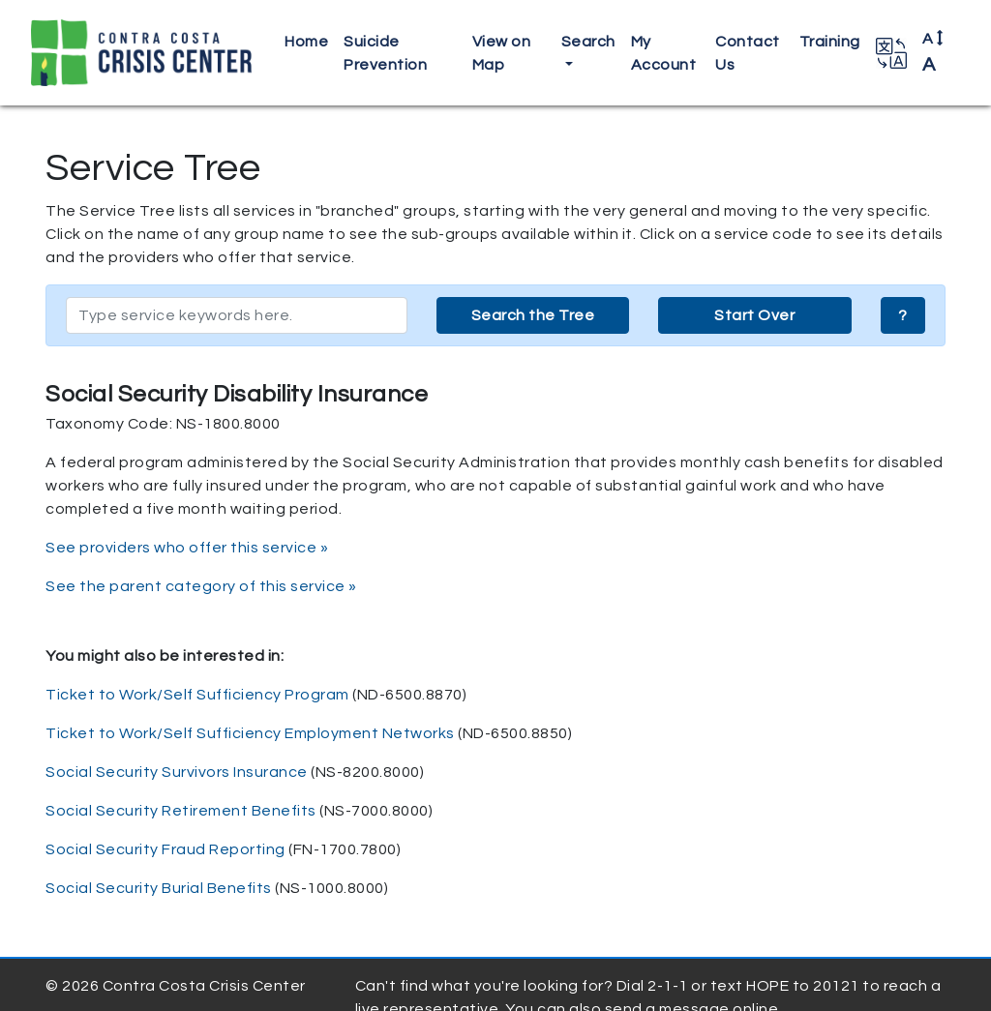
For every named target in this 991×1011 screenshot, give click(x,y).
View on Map (501, 53)
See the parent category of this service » (201, 586)
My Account (664, 53)
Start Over (754, 315)
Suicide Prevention (385, 53)
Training (829, 41)
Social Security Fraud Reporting (165, 849)
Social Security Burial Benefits (158, 888)
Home (306, 41)
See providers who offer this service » (186, 547)
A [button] (933, 52)
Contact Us (747, 53)
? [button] (903, 315)
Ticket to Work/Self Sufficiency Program (197, 694)
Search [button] (588, 41)
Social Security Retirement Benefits (180, 810)
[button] (891, 53)
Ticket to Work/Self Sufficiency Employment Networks (250, 733)
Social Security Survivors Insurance (176, 772)
